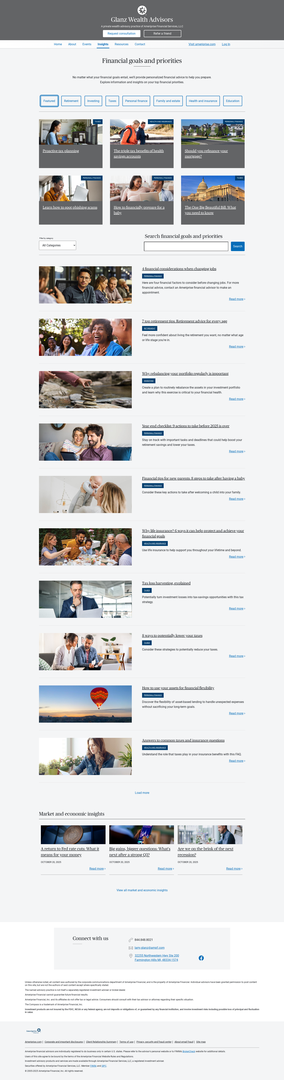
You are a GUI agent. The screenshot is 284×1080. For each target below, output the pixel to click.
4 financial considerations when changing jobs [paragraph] (179, 269)
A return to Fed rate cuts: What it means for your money (70, 852)
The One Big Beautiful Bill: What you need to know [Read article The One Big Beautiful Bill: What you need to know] (210, 210)
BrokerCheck (189, 1051)
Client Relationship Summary (101, 1041)
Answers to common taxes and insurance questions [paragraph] (183, 740)
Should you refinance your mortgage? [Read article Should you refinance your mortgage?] (206, 153)
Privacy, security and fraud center (154, 1041)
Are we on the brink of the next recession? (205, 852)
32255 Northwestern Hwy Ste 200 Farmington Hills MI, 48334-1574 (157, 958)
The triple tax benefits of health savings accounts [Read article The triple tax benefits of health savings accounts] (139, 153)
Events (86, 44)
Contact (140, 44)
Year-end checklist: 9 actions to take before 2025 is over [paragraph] (185, 426)
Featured (49, 101)
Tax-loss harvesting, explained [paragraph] (166, 583)
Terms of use (126, 1041)
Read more (236, 299)
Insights (103, 44)
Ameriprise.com (33, 1041)
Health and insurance (203, 101)
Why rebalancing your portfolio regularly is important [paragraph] (185, 374)
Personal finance (136, 101)
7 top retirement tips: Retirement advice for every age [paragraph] (184, 321)
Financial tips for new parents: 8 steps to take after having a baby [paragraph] (193, 478)
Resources (121, 44)
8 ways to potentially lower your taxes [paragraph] (172, 636)
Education (232, 101)
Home (58, 44)
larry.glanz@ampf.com (150, 947)
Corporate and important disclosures (64, 1041)
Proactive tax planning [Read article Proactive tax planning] (61, 151)
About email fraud (184, 1041)
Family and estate (168, 101)
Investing (93, 101)
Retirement (71, 101)
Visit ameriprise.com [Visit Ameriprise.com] (202, 44)
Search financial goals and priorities (184, 236)
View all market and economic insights (142, 890)
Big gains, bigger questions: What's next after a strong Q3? (139, 852)
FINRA (93, 1066)
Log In (226, 44)
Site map (201, 1041)
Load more (142, 793)
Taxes (112, 101)
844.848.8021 (144, 940)
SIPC (104, 1066)
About (72, 44)
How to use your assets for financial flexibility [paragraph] (178, 688)
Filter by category (46, 238)
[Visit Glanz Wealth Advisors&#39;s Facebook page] (201, 958)
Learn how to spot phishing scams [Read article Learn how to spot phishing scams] (70, 207)
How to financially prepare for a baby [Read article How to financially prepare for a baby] (139, 210)
